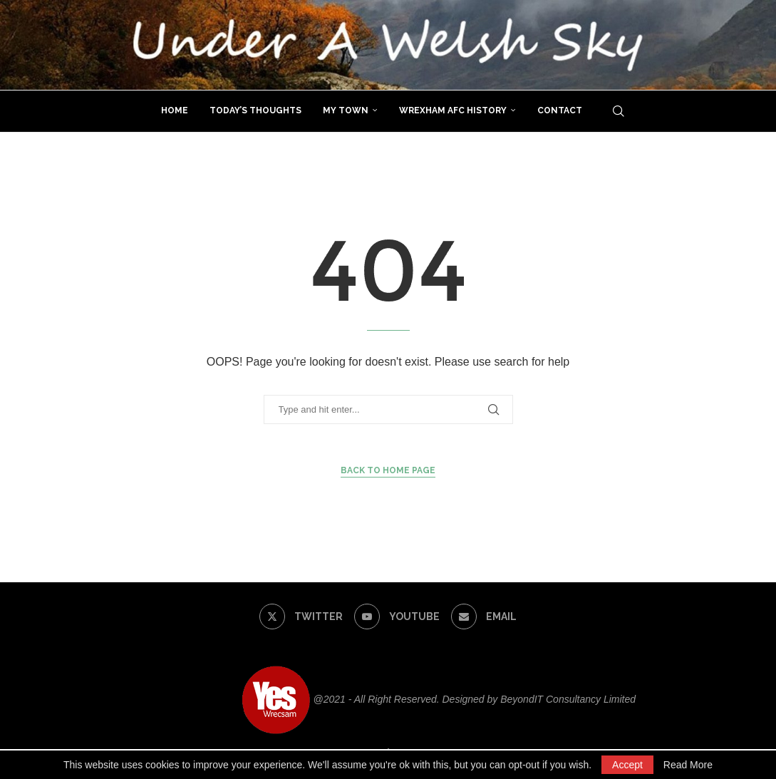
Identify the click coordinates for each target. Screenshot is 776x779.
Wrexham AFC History (453, 110)
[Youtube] (396, 616)
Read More (688, 765)
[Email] (483, 616)
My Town (345, 110)
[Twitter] (300, 616)
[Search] (618, 111)
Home (174, 110)
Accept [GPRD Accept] (627, 764)
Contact (559, 110)
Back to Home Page (388, 470)
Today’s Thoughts (255, 110)
